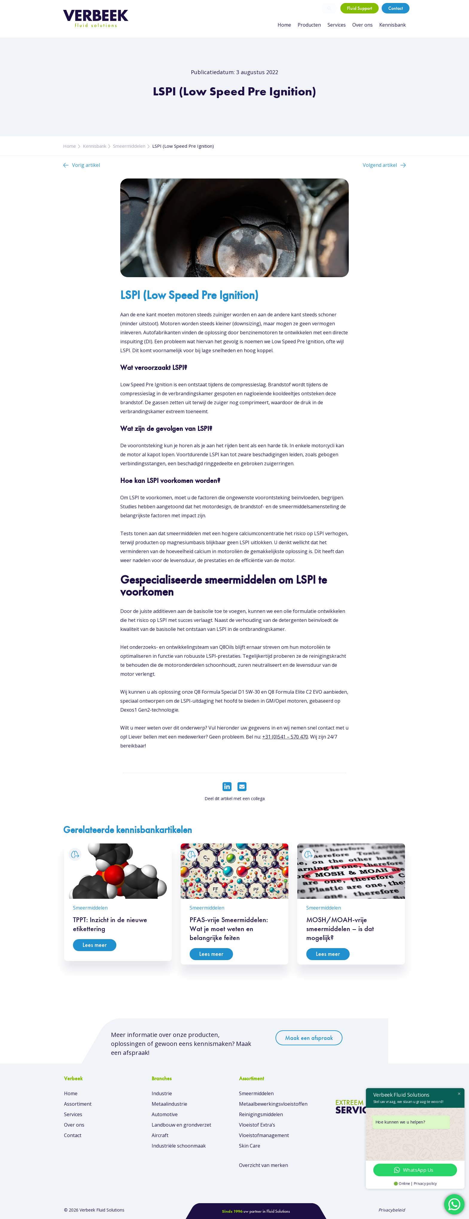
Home (284, 25)
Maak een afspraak (309, 1038)
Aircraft (160, 1135)
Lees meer (95, 945)
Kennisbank (392, 25)
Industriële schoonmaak (179, 1145)
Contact (395, 8)
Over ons (362, 25)
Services (337, 25)
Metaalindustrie (169, 1104)
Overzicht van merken (263, 1165)
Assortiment (78, 1104)
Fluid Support (359, 8)
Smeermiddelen (129, 146)
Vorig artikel (86, 165)
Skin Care (249, 1145)
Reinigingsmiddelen (261, 1114)
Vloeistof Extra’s (257, 1125)
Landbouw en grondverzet (181, 1125)
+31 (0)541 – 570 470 (285, 736)
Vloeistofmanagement (264, 1135)
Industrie (162, 1093)
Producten (309, 25)
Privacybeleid (391, 1210)
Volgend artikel (380, 165)
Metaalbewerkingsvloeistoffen (273, 1104)
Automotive (165, 1114)
